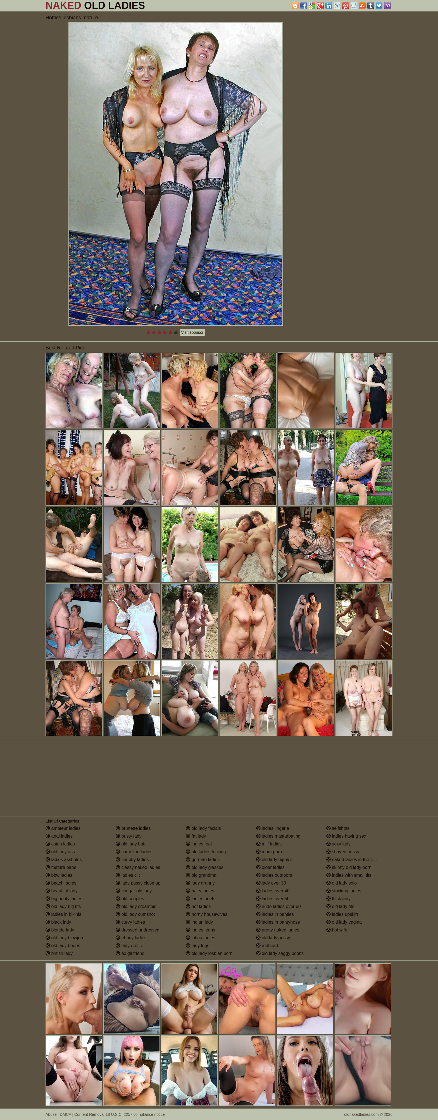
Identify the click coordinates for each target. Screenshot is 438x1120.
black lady (58, 922)
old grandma (201, 875)
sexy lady (338, 844)
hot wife (336, 930)
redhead (267, 945)
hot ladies (198, 906)
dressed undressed (138, 930)
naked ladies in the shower (355, 859)
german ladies (203, 859)
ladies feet (199, 844)
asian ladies (60, 844)
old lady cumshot (135, 914)
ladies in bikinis (63, 914)
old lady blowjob (64, 937)
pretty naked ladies (277, 930)
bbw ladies (59, 875)
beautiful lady (62, 890)
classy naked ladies (138, 867)
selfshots (338, 828)
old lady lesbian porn (209, 953)
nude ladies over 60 (278, 906)
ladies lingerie (272, 828)
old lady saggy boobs (280, 953)
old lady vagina (344, 922)
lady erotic (129, 945)
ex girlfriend (130, 953)
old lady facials (203, 828)
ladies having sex (346, 836)
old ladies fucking (206, 851)
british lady (59, 953)
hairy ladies (200, 890)
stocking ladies (343, 890)
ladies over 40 (273, 890)
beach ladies (61, 883)
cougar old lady (134, 890)
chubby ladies (132, 859)
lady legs (197, 945)
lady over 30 (271, 883)
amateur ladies (63, 828)
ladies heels (200, 898)
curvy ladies (130, 922)
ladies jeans (200, 930)
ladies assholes (64, 859)
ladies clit (128, 875)
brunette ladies (133, 828)
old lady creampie (136, 906)
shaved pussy (342, 851)
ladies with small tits (349, 875)
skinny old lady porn (349, 867)
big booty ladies (64, 898)
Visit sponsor (192, 332)
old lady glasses (204, 867)
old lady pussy (273, 937)
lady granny (200, 883)
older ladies (270, 867)
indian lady (199, 922)
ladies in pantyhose (278, 922)
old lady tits (340, 906)
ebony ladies (131, 937)
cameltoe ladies (134, 851)
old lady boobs (63, 945)
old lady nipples (274, 859)
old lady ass (60, 851)
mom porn (269, 851)
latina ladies (200, 937)
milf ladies (269, 844)
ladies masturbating (278, 836)
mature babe (61, 867)
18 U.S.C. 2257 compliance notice (135, 1114)
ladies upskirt (342, 914)
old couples (130, 898)
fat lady (196, 836)
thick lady (338, 898)
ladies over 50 (273, 898)
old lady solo (341, 883)
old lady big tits (63, 906)
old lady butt (131, 844)
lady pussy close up (138, 883)
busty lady (128, 836)
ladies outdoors (274, 875)
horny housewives (206, 914)
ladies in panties (275, 914)
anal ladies (59, 836)
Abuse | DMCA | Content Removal (75, 1114)
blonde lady (60, 930)
